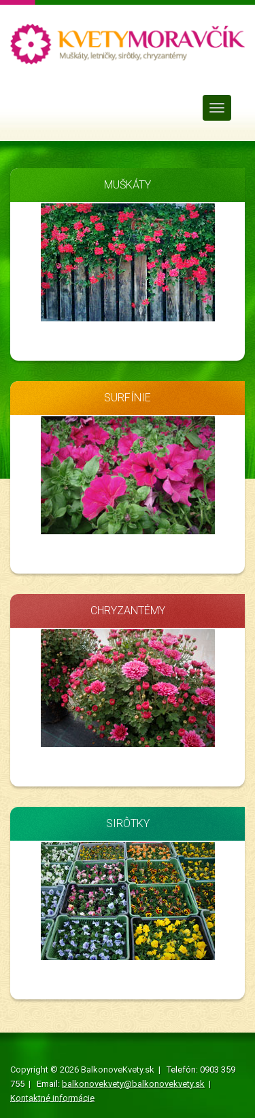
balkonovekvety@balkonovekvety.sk (133, 1084)
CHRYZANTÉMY (127, 610)
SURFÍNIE (127, 397)
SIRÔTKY (128, 823)
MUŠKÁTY (127, 184)
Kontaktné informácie (52, 1097)
